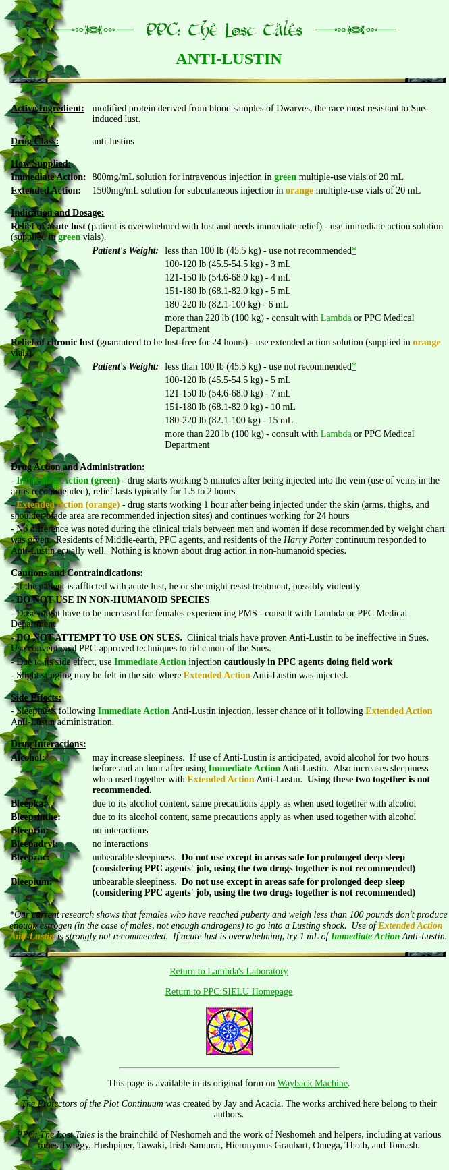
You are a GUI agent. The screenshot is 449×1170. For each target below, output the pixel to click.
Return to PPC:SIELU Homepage (229, 992)
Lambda (336, 318)
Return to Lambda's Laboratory (228, 971)
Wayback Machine (313, 1083)
